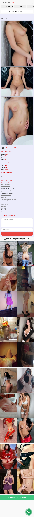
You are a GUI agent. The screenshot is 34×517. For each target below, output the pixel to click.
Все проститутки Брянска (17, 11)
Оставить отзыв (17, 234)
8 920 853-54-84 (11, 148)
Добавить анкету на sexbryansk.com (17, 497)
